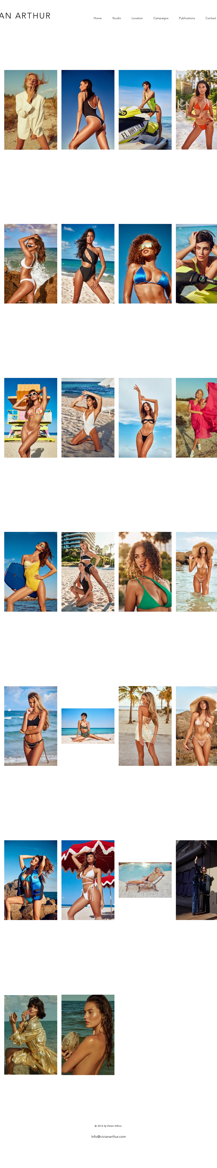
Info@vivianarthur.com (108, 1136)
